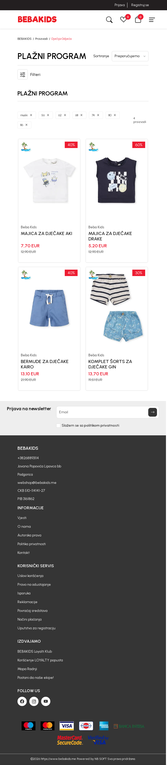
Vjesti (21, 518)
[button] (138, 19)
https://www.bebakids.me (58, 759)
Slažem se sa (90, 425)
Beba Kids (28, 227)
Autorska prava (29, 535)
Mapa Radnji (27, 669)
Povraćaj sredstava (32, 611)
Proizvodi (41, 39)
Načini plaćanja (29, 619)
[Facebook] (22, 701)
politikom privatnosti (101, 425)
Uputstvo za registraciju (36, 628)
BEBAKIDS (24, 39)
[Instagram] (34, 701)
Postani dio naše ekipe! (35, 677)
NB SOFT (101, 759)
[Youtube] (45, 701)
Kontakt (23, 553)
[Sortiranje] (130, 56)
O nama (24, 526)
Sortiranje (101, 56)
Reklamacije (27, 602)
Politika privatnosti (31, 544)
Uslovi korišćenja (30, 576)
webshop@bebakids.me (37, 482)
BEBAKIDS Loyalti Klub (34, 651)
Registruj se (140, 5)
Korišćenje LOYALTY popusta (40, 660)
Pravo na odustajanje (34, 584)
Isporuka (24, 593)
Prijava (120, 5)
